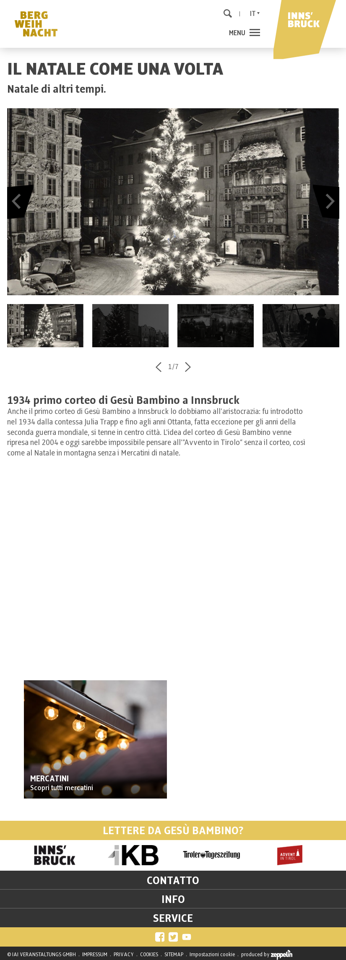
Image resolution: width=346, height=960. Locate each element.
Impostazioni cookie (212, 954)
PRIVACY (124, 954)
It (253, 14)
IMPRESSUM (94, 954)
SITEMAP (173, 954)
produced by (266, 955)
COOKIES (149, 954)
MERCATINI (49, 779)
